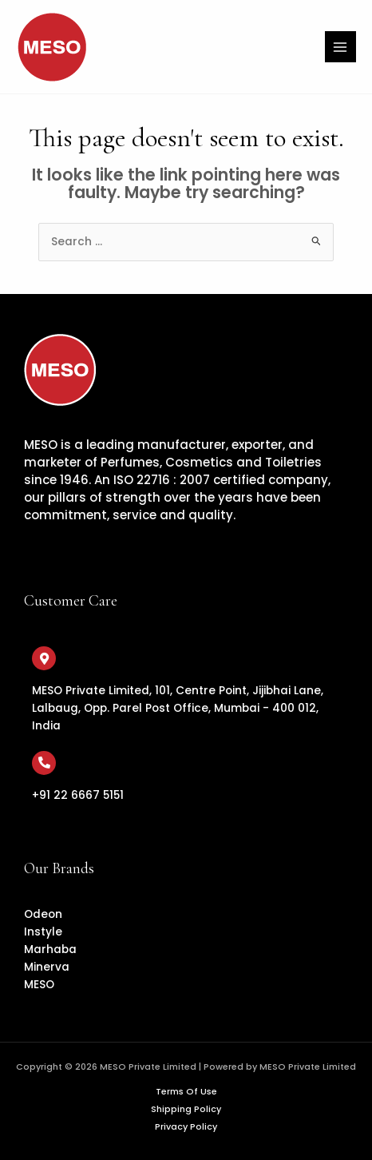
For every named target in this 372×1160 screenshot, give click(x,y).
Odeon (43, 914)
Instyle (43, 932)
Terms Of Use (186, 1092)
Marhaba (50, 949)
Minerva (46, 967)
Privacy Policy (186, 1127)
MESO (39, 984)
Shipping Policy (186, 1109)
